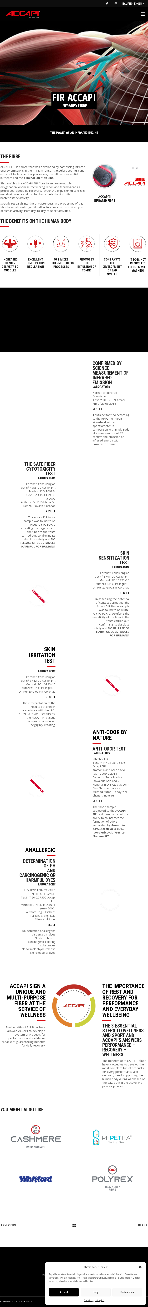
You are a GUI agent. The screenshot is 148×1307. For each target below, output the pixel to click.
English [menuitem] (139, 3)
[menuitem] (127, 3)
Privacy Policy (100, 1300)
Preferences (127, 1292)
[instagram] (116, 3)
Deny (95, 1292)
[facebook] (106, 3)
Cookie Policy (88, 1300)
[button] (140, 1267)
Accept (64, 1292)
